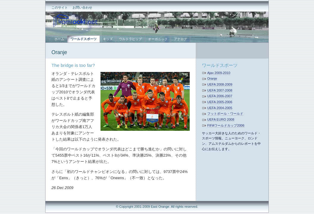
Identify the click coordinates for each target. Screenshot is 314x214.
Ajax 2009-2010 (218, 73)
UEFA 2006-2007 (219, 96)
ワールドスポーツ (220, 65)
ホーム (59, 39)
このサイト (59, 7)
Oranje (59, 52)
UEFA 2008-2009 (219, 84)
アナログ (180, 39)
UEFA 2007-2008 (219, 90)
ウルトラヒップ (130, 39)
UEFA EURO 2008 (220, 119)
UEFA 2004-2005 (219, 108)
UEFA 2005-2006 (219, 102)
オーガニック (158, 39)
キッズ (108, 39)
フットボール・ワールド (225, 113)
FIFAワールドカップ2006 (225, 125)
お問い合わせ (82, 7)
